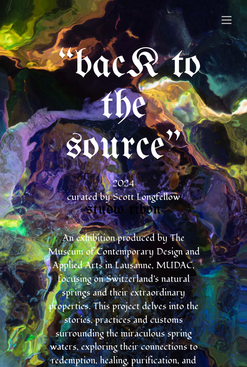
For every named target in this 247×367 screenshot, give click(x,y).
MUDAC (174, 265)
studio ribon (123, 210)
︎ (226, 20)
